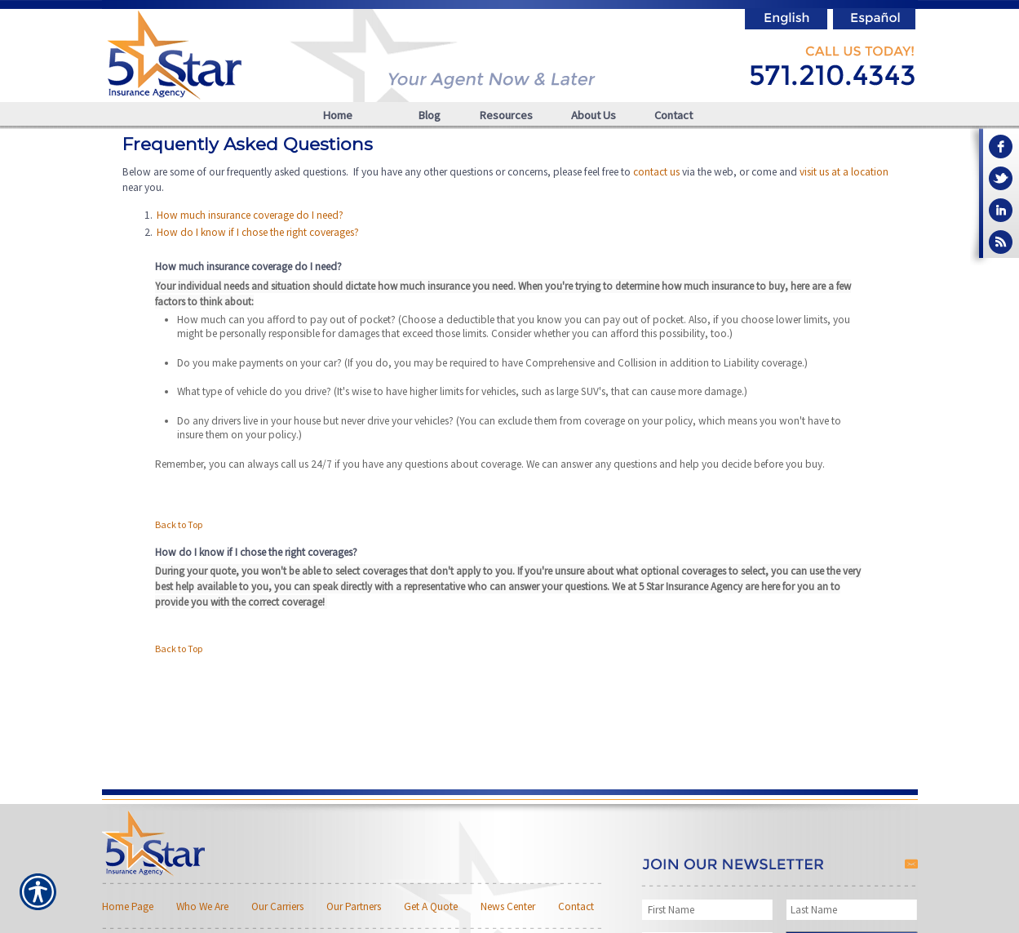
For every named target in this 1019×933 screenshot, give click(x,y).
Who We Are (202, 906)
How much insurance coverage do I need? (250, 215)
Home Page (127, 906)
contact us (656, 172)
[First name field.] (709, 909)
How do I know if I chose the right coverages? (258, 232)
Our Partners (353, 906)
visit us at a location (844, 172)
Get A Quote (431, 906)
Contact (576, 906)
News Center (508, 906)
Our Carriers (277, 906)
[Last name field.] (852, 909)
